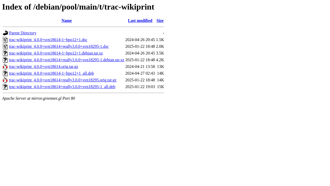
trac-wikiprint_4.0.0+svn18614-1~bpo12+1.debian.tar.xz (56, 53)
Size (160, 20)
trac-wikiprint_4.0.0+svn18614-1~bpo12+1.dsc (48, 39)
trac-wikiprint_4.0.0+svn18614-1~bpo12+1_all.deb (51, 73)
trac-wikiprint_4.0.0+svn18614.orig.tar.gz (43, 66)
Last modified (140, 20)
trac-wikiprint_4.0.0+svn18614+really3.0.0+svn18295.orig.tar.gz (63, 80)
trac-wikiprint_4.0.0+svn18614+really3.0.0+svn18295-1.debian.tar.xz (66, 60)
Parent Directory (22, 33)
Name (67, 20)
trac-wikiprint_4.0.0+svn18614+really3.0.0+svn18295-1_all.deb (62, 86)
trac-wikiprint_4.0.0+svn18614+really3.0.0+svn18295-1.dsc (59, 46)
